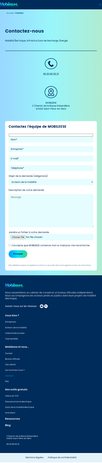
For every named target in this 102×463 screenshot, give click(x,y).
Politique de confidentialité (62, 457)
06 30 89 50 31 (51, 73)
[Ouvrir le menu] (100, 4)
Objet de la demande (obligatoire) (28, 176)
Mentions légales (35, 457)
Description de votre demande (26, 190)
